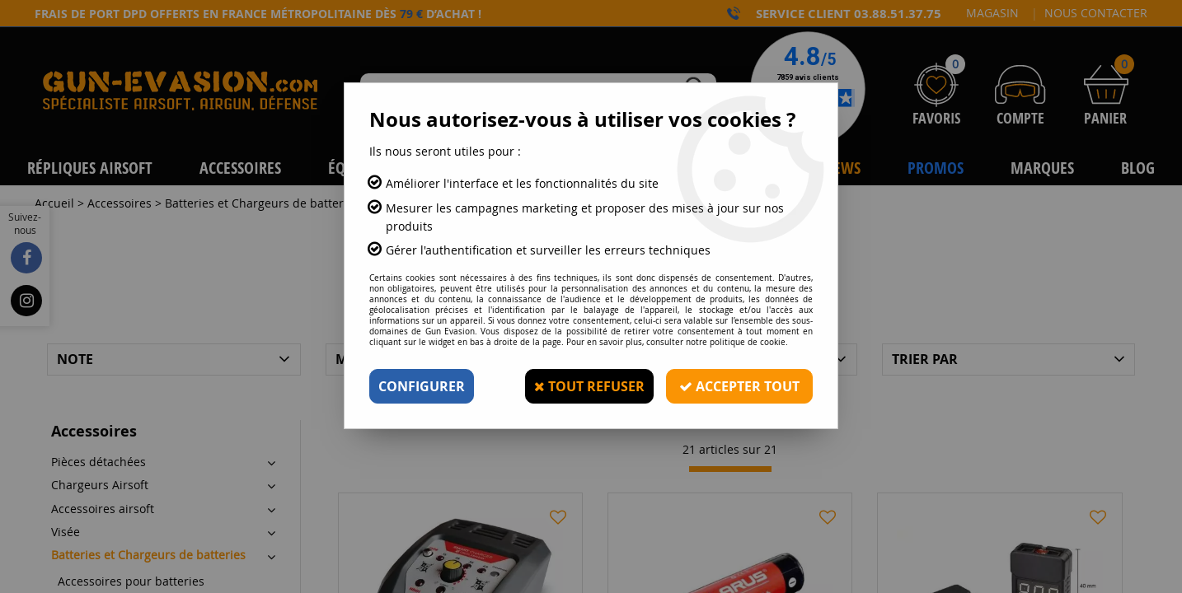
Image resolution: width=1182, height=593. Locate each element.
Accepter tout (739, 386)
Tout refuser (589, 386)
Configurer (421, 386)
